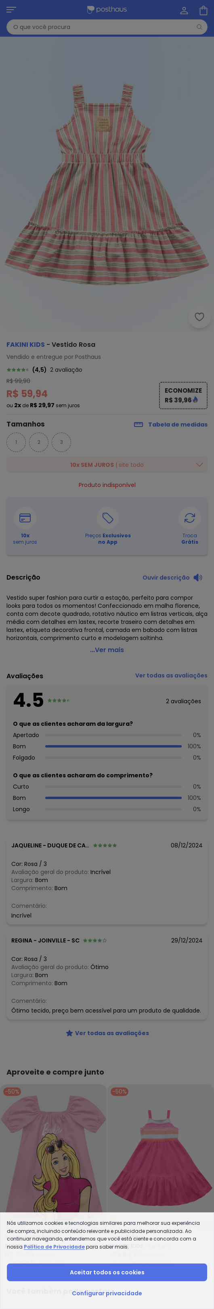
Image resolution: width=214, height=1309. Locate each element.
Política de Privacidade (54, 1246)
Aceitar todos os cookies (107, 1272)
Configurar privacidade (107, 1293)
